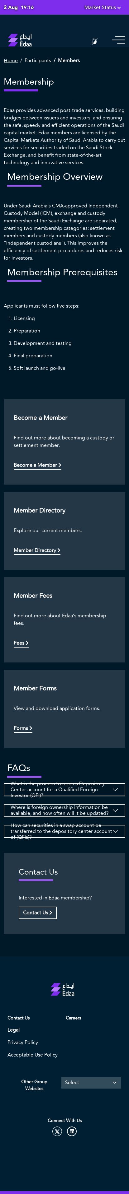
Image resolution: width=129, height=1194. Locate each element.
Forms (23, 728)
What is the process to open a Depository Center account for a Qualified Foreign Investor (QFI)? (58, 789)
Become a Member (37, 465)
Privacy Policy (22, 1042)
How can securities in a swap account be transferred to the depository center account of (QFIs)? (61, 831)
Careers (73, 1018)
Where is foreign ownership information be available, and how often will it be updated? (60, 810)
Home (11, 60)
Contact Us (37, 913)
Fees (21, 643)
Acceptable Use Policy (32, 1055)
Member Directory (37, 550)
